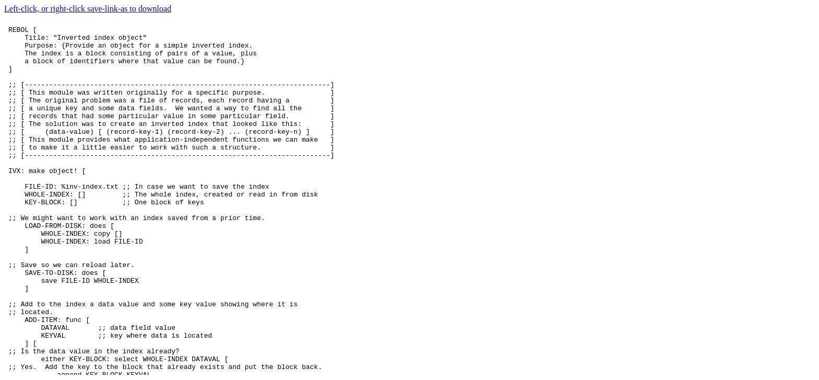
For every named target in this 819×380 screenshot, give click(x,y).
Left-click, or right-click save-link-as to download (87, 8)
